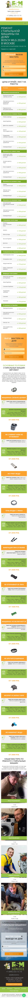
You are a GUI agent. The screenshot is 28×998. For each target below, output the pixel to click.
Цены (3, 988)
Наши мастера (14, 991)
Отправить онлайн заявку (14, 984)
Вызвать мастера (14, 74)
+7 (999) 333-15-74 (14, 15)
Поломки (9, 988)
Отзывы (23, 988)
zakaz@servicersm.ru (14, 9)
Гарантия (17, 988)
